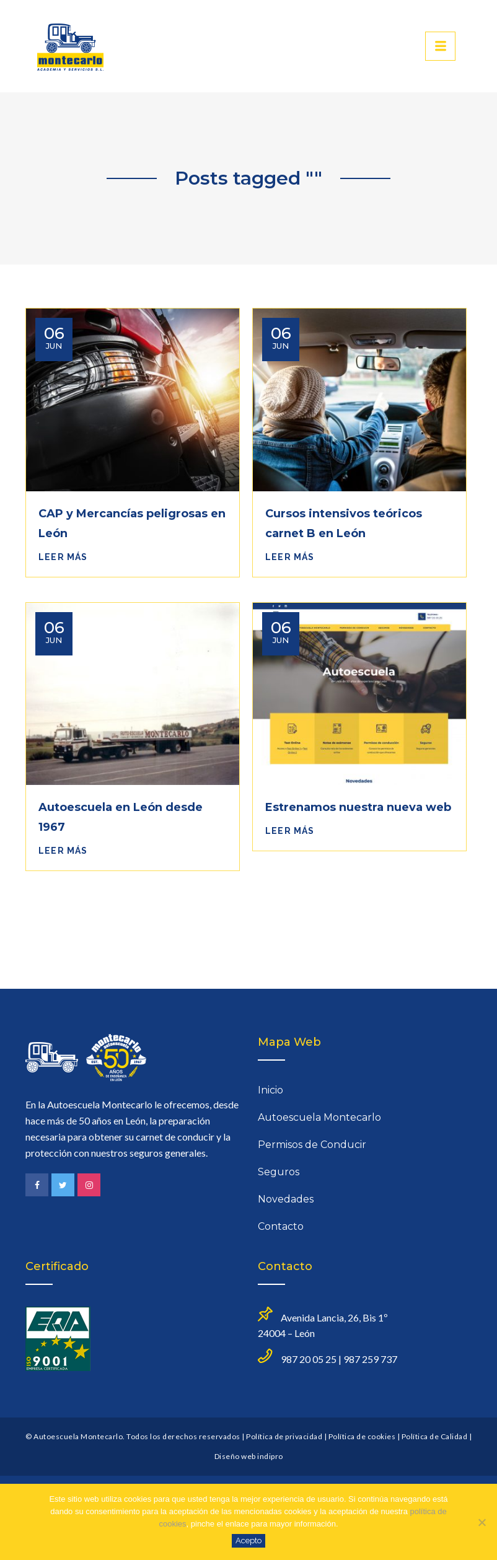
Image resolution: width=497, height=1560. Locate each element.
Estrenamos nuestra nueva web (358, 807)
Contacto (281, 1226)
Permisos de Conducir (312, 1144)
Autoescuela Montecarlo (319, 1117)
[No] (481, 1522)
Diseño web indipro (248, 1456)
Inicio (270, 1090)
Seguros (278, 1172)
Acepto (248, 1540)
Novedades (286, 1199)
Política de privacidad (284, 1436)
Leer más (63, 557)
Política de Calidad (435, 1436)
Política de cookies (362, 1436)
